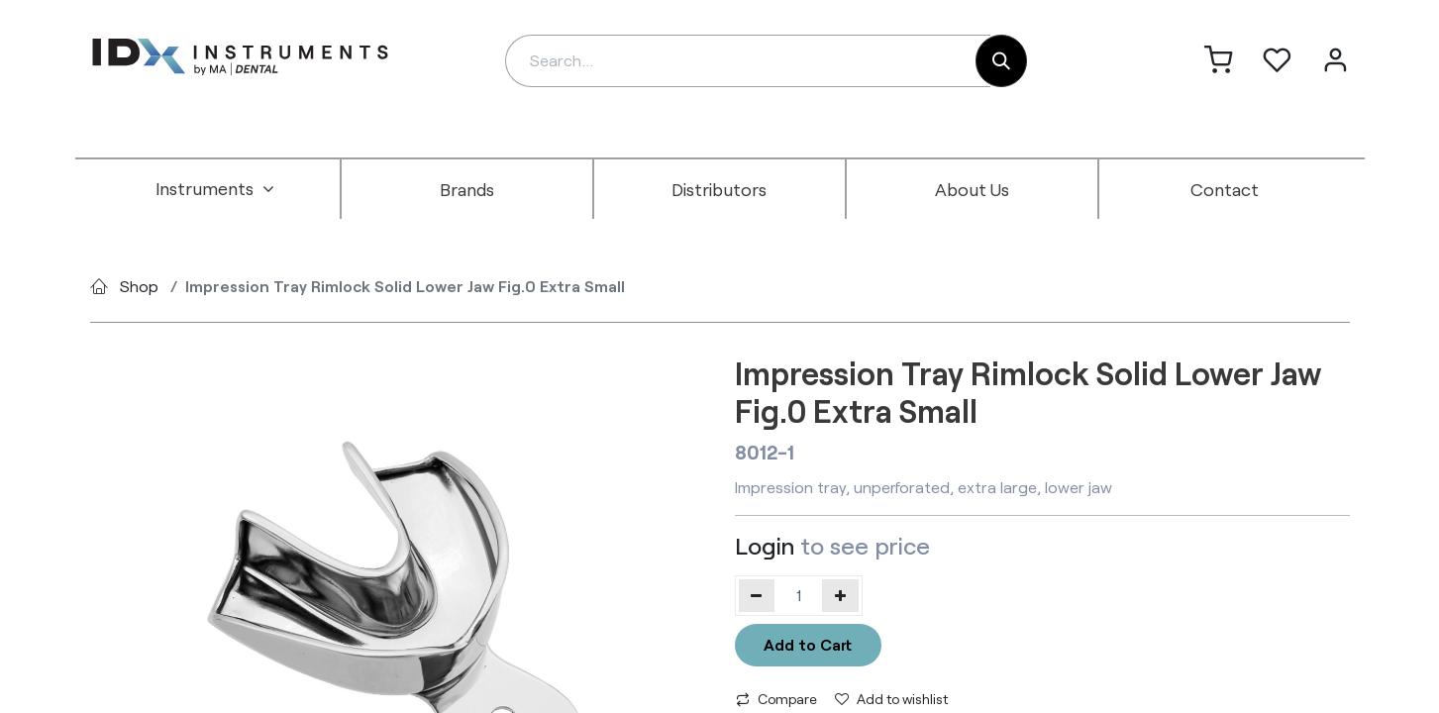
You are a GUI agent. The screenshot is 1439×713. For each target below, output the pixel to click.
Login (764, 545)
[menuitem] (214, 189)
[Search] (1001, 61)
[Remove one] (757, 595)
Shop (139, 285)
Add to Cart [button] (808, 644)
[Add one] (840, 595)
